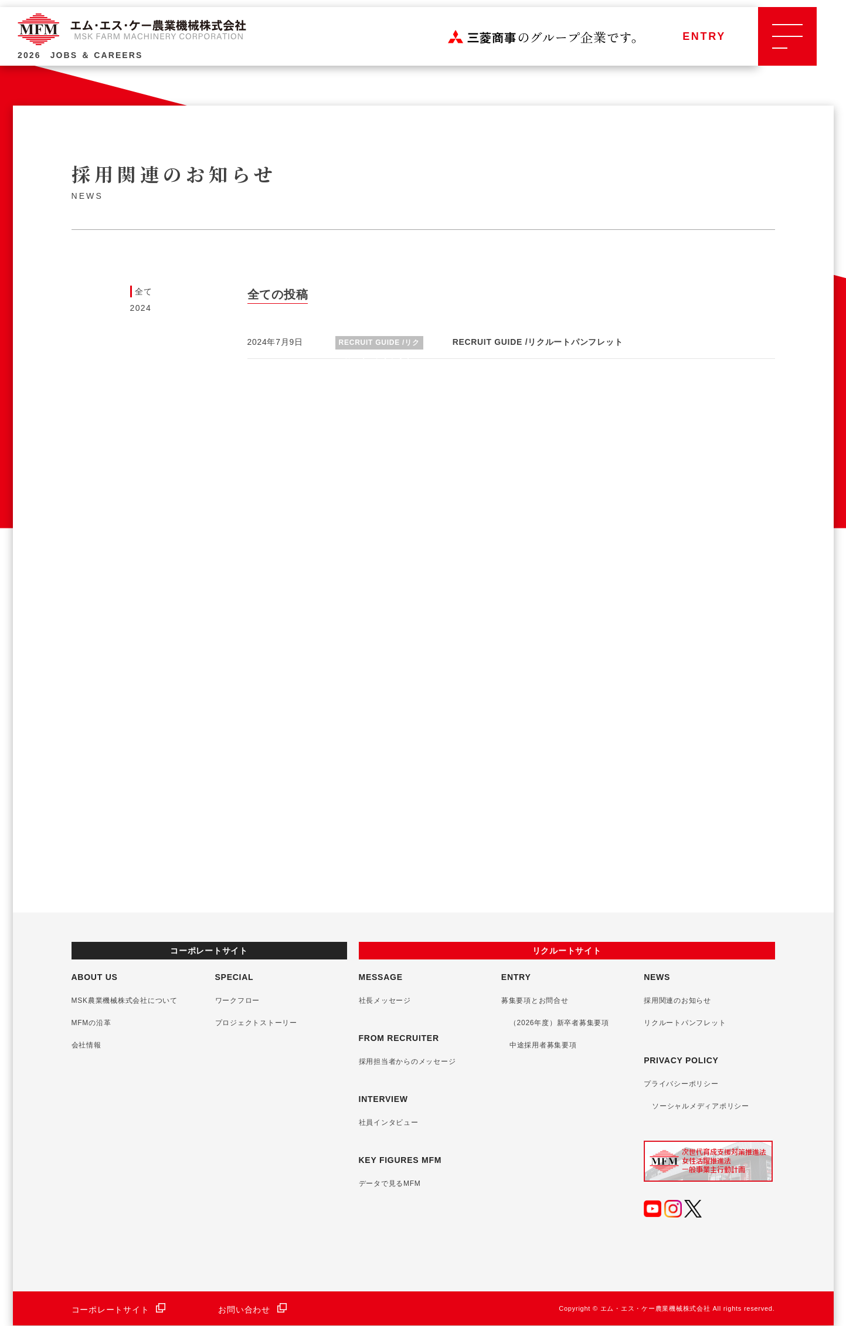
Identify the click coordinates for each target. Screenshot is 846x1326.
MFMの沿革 (95, 1023)
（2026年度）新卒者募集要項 (559, 1023)
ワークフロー (241, 1000)
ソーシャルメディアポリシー (700, 1106)
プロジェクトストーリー (259, 1023)
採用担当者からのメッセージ (407, 1061)
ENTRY (704, 47)
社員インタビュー (389, 1122)
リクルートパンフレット (685, 1023)
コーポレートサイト (119, 1309)
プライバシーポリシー (681, 1084)
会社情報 (90, 1045)
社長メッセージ (385, 1000)
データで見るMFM (390, 1183)
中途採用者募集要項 (543, 1045)
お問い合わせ (252, 1309)
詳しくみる (115, 670)
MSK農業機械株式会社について (128, 1000)
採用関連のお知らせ (677, 1000)
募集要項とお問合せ (535, 1000)
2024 (141, 308)
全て (144, 291)
